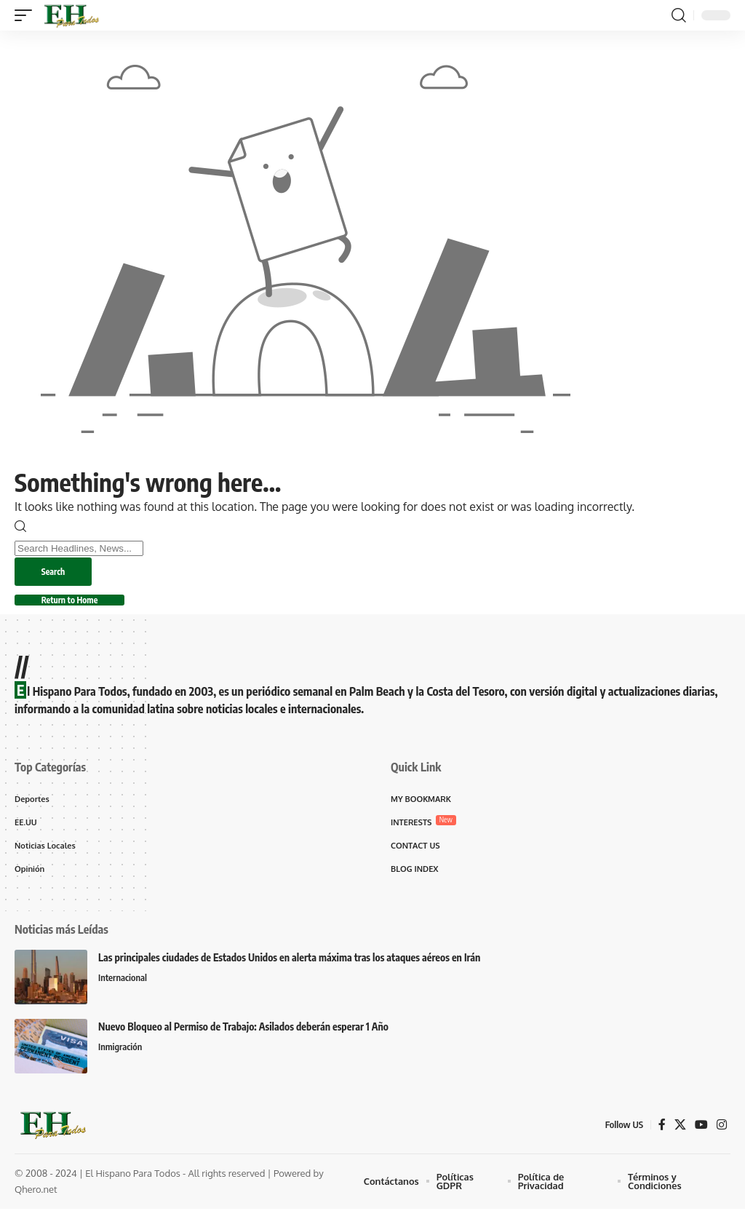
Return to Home (72, 600)
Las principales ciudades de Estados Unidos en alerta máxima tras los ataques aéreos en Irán (289, 960)
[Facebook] (662, 1127)
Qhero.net (36, 1192)
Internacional (123, 981)
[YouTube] (701, 1127)
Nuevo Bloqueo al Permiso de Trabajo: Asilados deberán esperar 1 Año (243, 1029)
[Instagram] (721, 1127)
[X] (680, 1127)
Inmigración (120, 1050)
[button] (27, 15)
